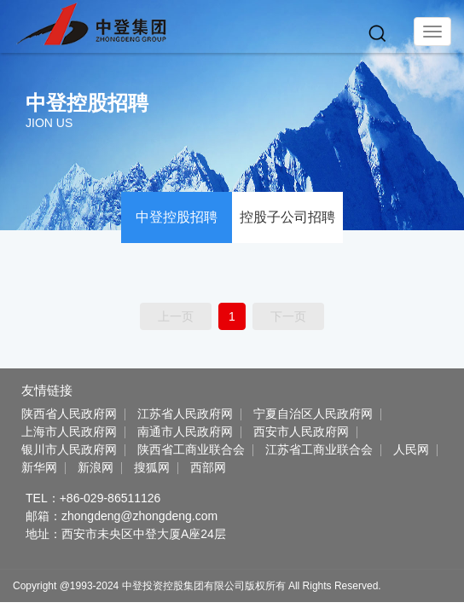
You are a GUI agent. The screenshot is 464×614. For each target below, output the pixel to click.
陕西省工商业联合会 (191, 449)
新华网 (39, 467)
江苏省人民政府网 (185, 413)
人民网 (411, 449)
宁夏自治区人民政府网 (313, 413)
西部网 (208, 467)
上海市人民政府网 (69, 431)
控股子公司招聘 (287, 217)
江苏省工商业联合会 (319, 449)
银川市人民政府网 (69, 449)
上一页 (176, 316)
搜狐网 (152, 467)
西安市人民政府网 (301, 431)
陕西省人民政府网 (69, 413)
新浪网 (95, 467)
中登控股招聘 (177, 217)
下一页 (288, 316)
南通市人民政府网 (185, 431)
